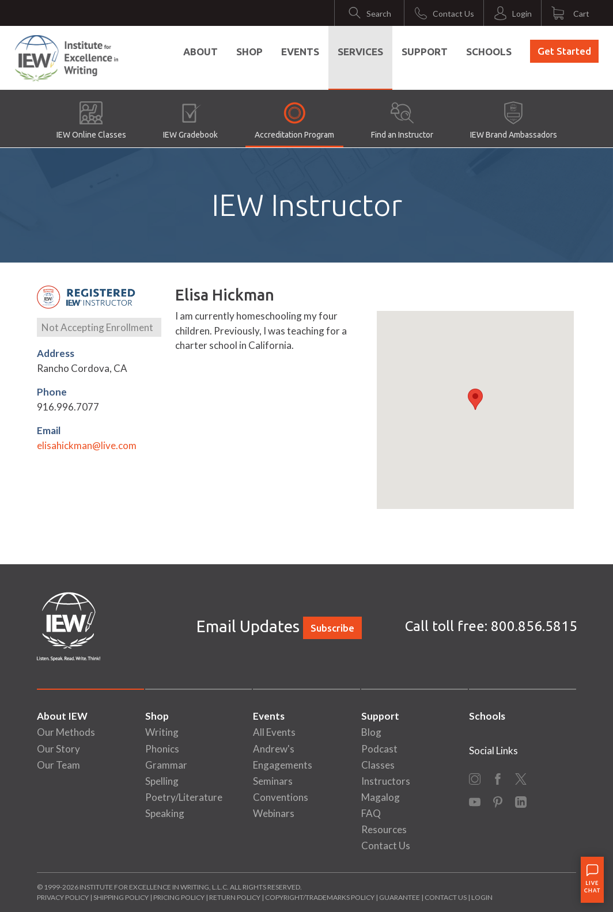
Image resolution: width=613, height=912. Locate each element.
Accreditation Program (294, 120)
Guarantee (400, 897)
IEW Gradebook (190, 120)
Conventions (280, 797)
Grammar (166, 765)
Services (360, 51)
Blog (371, 732)
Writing (162, 732)
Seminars (273, 781)
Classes (378, 765)
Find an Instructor (402, 120)
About (200, 51)
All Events (274, 732)
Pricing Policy (179, 897)
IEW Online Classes (91, 120)
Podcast (379, 749)
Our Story (58, 749)
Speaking (164, 813)
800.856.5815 (534, 626)
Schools (489, 51)
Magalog (380, 797)
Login (482, 897)
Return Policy (234, 897)
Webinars (273, 813)
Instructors (385, 781)
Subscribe (332, 627)
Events (300, 51)
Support (425, 51)
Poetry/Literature (183, 797)
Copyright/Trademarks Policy (319, 897)
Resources (384, 829)
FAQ (371, 813)
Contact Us (385, 845)
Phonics (162, 749)
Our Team (58, 765)
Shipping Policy (121, 897)
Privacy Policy (63, 897)
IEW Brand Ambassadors (513, 120)
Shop (249, 51)
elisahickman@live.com (87, 445)
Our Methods (66, 732)
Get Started (564, 50)
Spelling (162, 781)
